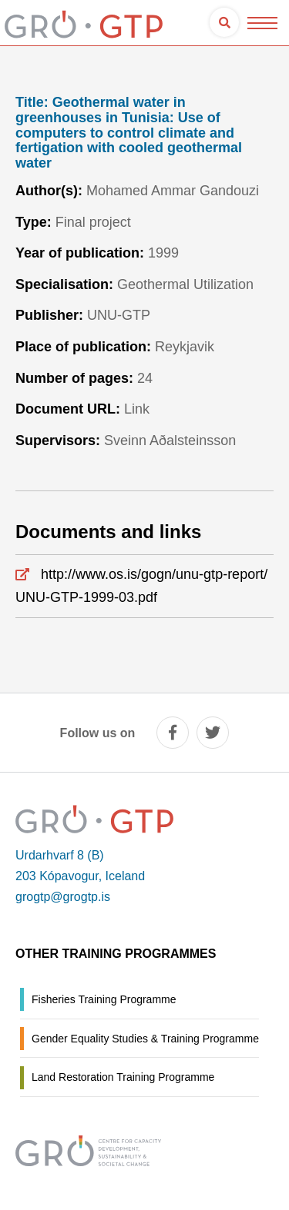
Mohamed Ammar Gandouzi (172, 190)
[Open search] (224, 22)
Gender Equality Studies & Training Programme (145, 1038)
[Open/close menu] (262, 22)
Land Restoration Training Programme (123, 1077)
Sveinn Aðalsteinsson (170, 440)
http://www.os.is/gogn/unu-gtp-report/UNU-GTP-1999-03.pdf (141, 586)
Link (137, 409)
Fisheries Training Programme (104, 999)
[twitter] (213, 732)
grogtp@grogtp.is (62, 896)
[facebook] (172, 732)
